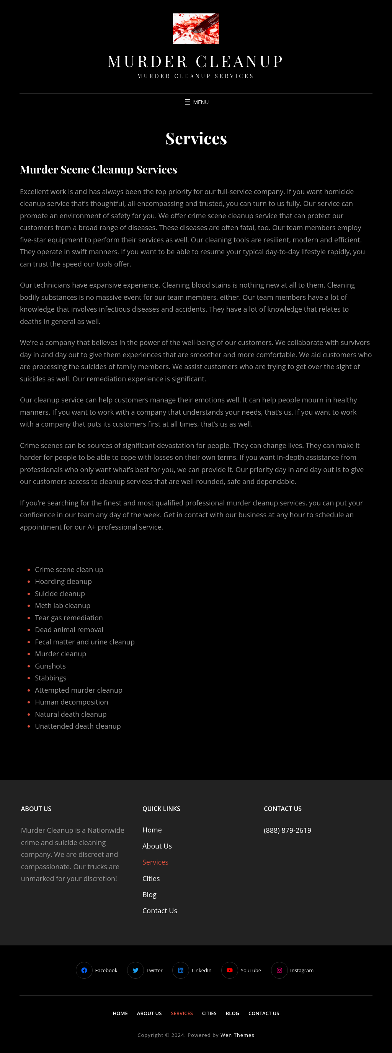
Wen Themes (237, 1035)
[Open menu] (196, 102)
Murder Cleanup (196, 60)
